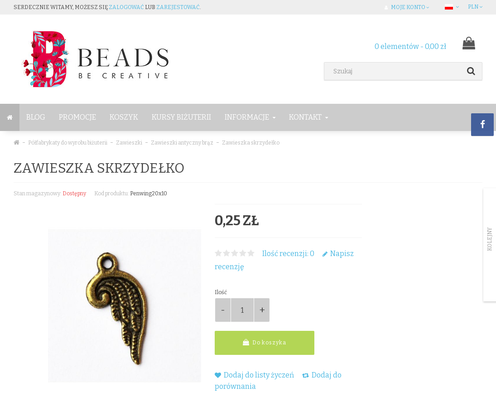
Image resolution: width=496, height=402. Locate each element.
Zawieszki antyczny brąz (182, 143)
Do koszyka (264, 342)
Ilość (221, 292)
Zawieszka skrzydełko (250, 143)
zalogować (126, 7)
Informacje (250, 117)
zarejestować (178, 7)
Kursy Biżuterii (181, 117)
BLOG (35, 117)
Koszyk (124, 117)
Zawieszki (129, 143)
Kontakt (308, 117)
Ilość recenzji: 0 (288, 253)
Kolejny (489, 239)
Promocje (77, 117)
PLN (475, 7)
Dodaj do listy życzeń (254, 375)
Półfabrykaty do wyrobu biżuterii (67, 143)
